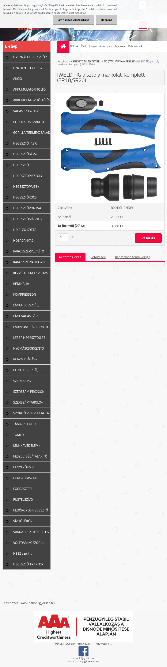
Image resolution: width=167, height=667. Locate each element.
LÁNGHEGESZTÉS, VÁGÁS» (26, 307)
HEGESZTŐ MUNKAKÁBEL (86, 61)
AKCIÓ (17, 78)
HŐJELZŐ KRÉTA (25, 229)
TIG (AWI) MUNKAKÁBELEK (119, 61)
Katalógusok (135, 46)
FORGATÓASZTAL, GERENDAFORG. (26, 479)
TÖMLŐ (18, 434)
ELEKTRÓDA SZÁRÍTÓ (28, 121)
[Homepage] (64, 46)
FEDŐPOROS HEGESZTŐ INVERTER (30, 512)
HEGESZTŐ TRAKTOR (28, 564)
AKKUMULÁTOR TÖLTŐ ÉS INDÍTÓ (31, 102)
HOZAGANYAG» (24, 240)
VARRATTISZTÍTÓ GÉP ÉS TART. (31, 533)
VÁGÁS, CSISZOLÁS (26, 110)
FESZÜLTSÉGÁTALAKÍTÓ (30, 456)
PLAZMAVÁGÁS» (25, 359)
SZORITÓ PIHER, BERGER (31, 413)
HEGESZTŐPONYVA (27, 208)
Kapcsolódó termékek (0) (132, 256)
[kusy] (63, 237)
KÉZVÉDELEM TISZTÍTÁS (30, 272)
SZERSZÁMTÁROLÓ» (28, 402)
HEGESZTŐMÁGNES (27, 218)
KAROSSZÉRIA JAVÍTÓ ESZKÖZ (28, 253)
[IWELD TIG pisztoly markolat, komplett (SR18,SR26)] (109, 94)
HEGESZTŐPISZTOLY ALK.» (27, 177)
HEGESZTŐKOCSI (25, 197)
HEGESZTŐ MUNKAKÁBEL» (24, 166)
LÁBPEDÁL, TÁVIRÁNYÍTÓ (31, 326)
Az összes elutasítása (72, 19)
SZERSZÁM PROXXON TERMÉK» (29, 393)
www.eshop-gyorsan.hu (37, 602)
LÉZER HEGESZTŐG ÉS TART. (29, 339)
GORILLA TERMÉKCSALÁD (31, 132)
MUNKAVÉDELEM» (27, 445)
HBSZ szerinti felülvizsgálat (23, 555)
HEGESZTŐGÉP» (25, 154)
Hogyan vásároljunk (100, 46)
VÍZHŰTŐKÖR (23, 521)
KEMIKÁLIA (21, 283)
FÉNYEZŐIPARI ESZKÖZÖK (24, 468)
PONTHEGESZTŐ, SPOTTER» (25, 371)
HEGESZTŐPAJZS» (26, 186)
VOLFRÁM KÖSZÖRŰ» (29, 542)
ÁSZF (84, 46)
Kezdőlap (63, 61)
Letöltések (98, 256)
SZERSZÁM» (22, 380)
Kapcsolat (120, 46)
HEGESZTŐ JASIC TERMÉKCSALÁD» (26, 145)
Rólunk (74, 46)
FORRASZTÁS (23, 488)
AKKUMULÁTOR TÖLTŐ (29, 89)
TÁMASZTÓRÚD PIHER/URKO (24, 425)
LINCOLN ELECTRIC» (27, 67)
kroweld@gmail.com (84, 658)
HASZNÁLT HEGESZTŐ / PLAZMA (30, 58)
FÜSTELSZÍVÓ (23, 499)
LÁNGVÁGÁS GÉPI (26, 315)
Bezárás (106, 19)
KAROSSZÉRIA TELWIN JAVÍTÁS (29, 263)
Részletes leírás (70, 256)
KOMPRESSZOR (24, 294)
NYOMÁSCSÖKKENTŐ (28, 348)
